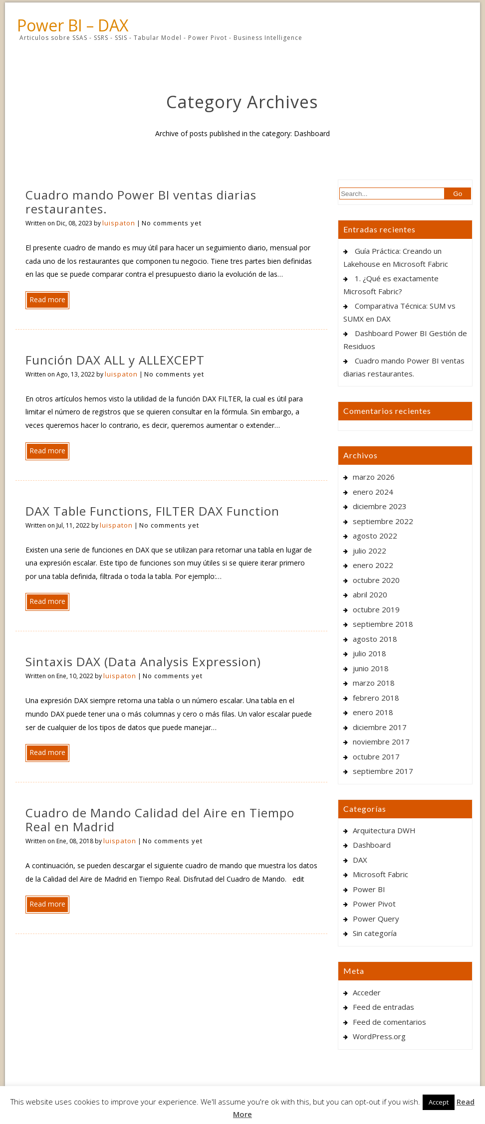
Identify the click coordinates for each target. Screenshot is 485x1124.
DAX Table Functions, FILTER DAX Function (152, 511)
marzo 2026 (374, 477)
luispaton (118, 222)
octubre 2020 (376, 580)
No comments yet (172, 222)
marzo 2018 (374, 683)
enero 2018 (373, 712)
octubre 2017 (376, 756)
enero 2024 (373, 492)
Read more (47, 299)
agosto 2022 (375, 536)
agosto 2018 (375, 639)
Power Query (376, 919)
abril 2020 (370, 594)
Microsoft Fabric (380, 874)
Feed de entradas (383, 1007)
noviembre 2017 (381, 742)
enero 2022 (373, 565)
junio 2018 (371, 668)
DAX (360, 860)
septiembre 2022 (383, 521)
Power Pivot (374, 904)
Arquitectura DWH (384, 830)
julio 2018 (369, 653)
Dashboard (372, 845)
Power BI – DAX (72, 25)
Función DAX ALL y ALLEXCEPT (115, 360)
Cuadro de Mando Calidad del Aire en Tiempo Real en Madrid (159, 819)
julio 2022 (369, 551)
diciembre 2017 (380, 727)
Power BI (369, 889)
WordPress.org (379, 1036)
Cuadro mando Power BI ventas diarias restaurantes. (140, 202)
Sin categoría (375, 933)
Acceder (367, 992)
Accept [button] (439, 1102)
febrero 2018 (376, 698)
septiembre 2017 (383, 771)
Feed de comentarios (389, 1022)
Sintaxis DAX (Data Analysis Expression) (143, 661)
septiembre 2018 (383, 624)
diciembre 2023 (380, 506)
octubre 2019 (376, 609)
